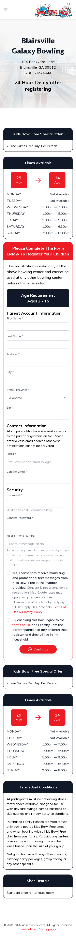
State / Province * (18, 390)
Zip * (10, 407)
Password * (14, 495)
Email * (11, 454)
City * (10, 372)
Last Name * (15, 336)
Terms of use (27, 929)
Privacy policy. (47, 929)
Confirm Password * (20, 518)
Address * (13, 354)
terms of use (21, 625)
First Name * (15, 318)
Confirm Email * (17, 471)
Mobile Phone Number (21, 535)
